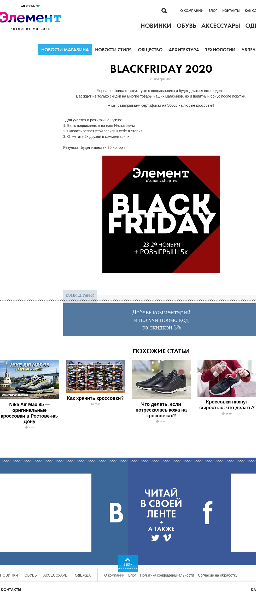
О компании (191, 11)
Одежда (83, 575)
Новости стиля (113, 50)
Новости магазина (65, 50)
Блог (213, 11)
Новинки (9, 575)
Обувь (31, 575)
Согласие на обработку (217, 575)
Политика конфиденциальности (167, 575)
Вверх (128, 564)
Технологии (220, 50)
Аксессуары (55, 575)
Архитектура (184, 50)
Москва (30, 6)
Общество (150, 50)
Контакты (231, 11)
